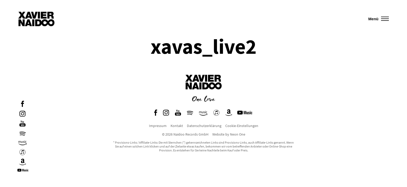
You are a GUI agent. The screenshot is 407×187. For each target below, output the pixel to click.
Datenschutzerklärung (204, 125)
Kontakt (177, 125)
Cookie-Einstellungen (241, 125)
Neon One (237, 134)
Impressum (158, 125)
